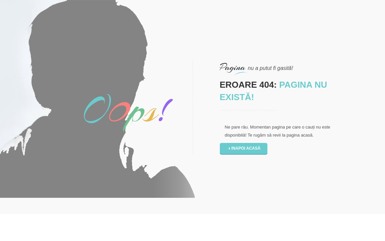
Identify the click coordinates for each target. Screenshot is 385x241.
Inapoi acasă (245, 148)
